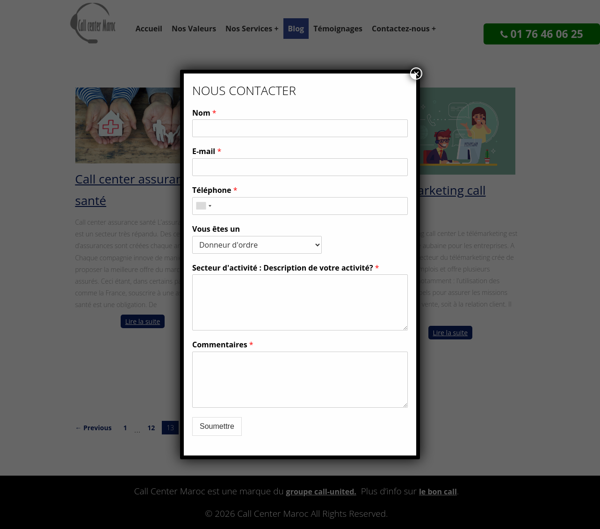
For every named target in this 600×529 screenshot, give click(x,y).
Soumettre (217, 426)
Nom (204, 113)
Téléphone (215, 190)
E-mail (206, 151)
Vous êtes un (216, 229)
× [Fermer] (416, 73)
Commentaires (222, 345)
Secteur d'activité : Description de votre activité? (285, 268)
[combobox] (203, 206)
